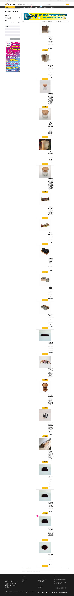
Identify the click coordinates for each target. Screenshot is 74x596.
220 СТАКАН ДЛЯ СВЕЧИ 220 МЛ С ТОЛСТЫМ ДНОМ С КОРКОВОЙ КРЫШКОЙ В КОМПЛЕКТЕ (50, 124)
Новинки (40, 7)
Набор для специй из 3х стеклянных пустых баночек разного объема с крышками (50, 261)
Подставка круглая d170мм (50, 555)
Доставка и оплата (8, 0)
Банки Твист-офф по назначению (42, 579)
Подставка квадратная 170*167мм (50, 528)
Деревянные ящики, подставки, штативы (20, 9)
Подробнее (45, 106)
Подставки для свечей (30, 9)
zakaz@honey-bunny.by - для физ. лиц (60, 579)
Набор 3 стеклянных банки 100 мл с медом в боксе (50, 207)
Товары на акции (29, 7)
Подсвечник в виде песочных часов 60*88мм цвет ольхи (50, 395)
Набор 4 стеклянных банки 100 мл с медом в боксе (50, 233)
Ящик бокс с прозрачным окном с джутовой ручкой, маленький (50, 66)
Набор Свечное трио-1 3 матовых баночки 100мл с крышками (50, 316)
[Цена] (8, 22)
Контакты (23, 580)
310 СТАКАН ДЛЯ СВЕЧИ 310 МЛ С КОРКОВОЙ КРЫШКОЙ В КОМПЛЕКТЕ (50, 180)
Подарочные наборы (10, 9)
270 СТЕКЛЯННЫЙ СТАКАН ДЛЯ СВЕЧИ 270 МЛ (50, 152)
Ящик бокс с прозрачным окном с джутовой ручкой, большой (50, 38)
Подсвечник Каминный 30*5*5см (50, 451)
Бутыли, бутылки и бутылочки (42, 580)
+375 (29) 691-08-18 (20, 3)
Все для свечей (40, 582)
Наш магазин (53, 7)
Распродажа (35, 7)
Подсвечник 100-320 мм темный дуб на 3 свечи (50, 343)
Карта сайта (23, 581)
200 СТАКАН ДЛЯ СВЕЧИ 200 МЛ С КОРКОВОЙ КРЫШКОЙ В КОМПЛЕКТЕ (50, 95)
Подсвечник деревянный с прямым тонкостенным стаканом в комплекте (50, 424)
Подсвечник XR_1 (50, 369)
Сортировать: (44, 21)
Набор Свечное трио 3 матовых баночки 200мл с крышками (50, 288)
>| (29, 568)
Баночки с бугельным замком (42, 583)
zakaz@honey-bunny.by (21, 4)
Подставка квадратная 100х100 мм (50, 477)
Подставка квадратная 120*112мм (50, 503)
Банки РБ (23, 7)
